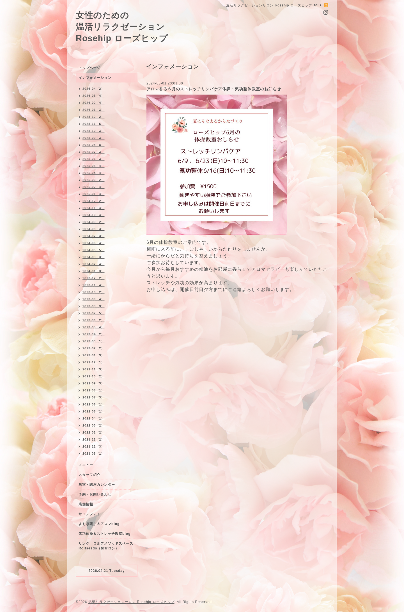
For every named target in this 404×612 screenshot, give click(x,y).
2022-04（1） (93, 418)
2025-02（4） (93, 187)
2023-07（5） (93, 313)
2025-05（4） (93, 166)
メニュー (86, 465)
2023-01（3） (93, 355)
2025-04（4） (93, 173)
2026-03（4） (93, 95)
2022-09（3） (93, 383)
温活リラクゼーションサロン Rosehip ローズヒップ (131, 602)
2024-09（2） (93, 222)
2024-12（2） (93, 201)
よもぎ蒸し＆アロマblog (99, 524)
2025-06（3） (93, 159)
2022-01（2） (93, 432)
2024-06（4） (93, 243)
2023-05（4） (93, 327)
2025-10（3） (93, 130)
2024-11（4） (93, 208)
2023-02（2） (93, 348)
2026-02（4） (93, 102)
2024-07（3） (93, 236)
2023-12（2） (93, 278)
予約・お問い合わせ (95, 494)
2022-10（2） (93, 376)
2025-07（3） (93, 151)
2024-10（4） (93, 215)
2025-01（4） (93, 194)
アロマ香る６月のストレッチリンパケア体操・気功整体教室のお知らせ (213, 89)
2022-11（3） (93, 369)
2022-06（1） (93, 404)
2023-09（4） (93, 299)
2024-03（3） (93, 257)
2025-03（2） (93, 180)
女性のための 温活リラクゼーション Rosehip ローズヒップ (122, 26)
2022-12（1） (93, 362)
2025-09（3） (93, 137)
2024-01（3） (93, 271)
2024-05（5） (93, 250)
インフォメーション (95, 78)
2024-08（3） (93, 229)
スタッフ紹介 (89, 475)
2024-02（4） (93, 264)
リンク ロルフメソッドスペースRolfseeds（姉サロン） (106, 546)
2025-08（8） (93, 144)
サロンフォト (89, 514)
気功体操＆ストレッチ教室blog (104, 534)
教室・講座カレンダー (97, 485)
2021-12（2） (93, 439)
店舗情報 (86, 504)
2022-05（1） (93, 411)
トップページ (89, 68)
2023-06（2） (93, 320)
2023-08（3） (93, 306)
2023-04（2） (93, 334)
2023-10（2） (93, 292)
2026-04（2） (93, 88)
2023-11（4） (93, 285)
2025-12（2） (93, 116)
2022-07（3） (93, 397)
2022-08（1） (93, 390)
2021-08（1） (93, 453)
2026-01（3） (93, 109)
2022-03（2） (93, 425)
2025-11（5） (93, 123)
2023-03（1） (93, 341)
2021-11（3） (93, 446)
